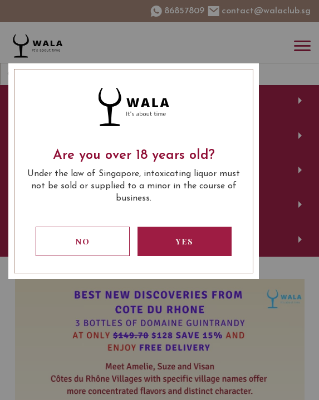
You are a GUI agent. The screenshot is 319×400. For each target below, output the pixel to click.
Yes (185, 241)
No (83, 241)
